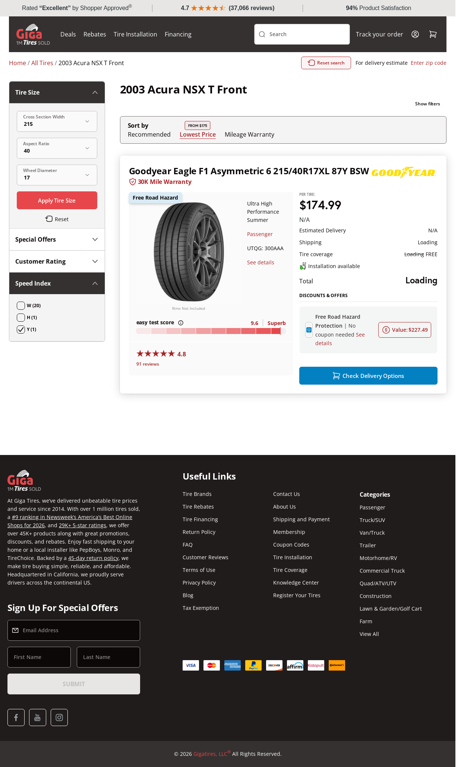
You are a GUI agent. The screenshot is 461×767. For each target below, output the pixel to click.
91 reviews (147, 364)
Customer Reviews (205, 557)
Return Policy (199, 531)
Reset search (326, 63)
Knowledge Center (296, 582)
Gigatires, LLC (212, 754)
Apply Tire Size (57, 200)
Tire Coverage (290, 569)
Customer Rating (57, 261)
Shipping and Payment (301, 519)
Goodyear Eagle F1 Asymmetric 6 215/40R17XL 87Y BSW (249, 171)
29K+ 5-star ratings (82, 525)
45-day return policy (93, 557)
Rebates (94, 34)
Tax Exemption (201, 607)
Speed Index (57, 283)
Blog (188, 595)
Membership (289, 531)
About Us (284, 506)
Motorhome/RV (378, 557)
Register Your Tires (297, 595)
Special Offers (57, 239)
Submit (74, 684)
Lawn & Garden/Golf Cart (391, 608)
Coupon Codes (291, 544)
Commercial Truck (382, 570)
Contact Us (286, 493)
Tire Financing (200, 519)
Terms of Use (199, 569)
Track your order (379, 34)
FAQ (188, 544)
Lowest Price (198, 134)
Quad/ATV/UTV (378, 583)
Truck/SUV (372, 519)
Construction (376, 595)
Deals (68, 34)
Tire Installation (135, 34)
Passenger (260, 234)
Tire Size (57, 92)
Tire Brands (197, 493)
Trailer (368, 545)
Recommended (149, 134)
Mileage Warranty (249, 134)
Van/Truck (372, 532)
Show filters (427, 104)
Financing (178, 34)
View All (369, 633)
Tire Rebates (198, 506)
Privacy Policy (199, 582)
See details (260, 262)
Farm (366, 621)
